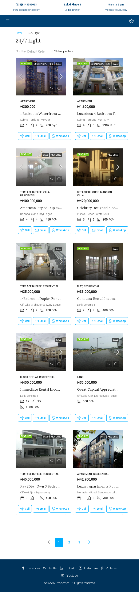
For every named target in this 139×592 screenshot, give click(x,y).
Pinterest (109, 568)
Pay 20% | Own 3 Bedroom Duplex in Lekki (54, 486)
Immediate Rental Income (41, 389)
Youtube (69, 575)
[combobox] (40, 51)
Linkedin (68, 568)
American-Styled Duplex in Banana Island (53, 208)
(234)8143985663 (26, 4)
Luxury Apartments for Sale (100, 486)
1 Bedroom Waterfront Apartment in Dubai (55, 113)
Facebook (31, 568)
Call (24, 136)
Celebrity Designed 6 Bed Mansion (104, 208)
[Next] (89, 542)
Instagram (88, 568)
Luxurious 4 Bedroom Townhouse (104, 113)
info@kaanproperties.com (26, 9)
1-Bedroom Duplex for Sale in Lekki (49, 298)
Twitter (50, 568)
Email (40, 136)
